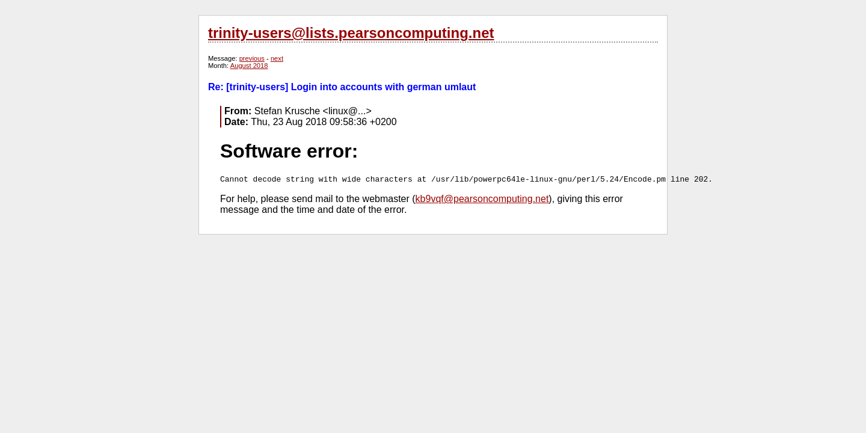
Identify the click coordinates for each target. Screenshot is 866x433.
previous (252, 58)
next (277, 58)
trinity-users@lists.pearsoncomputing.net (351, 33)
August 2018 (249, 65)
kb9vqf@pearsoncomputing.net (482, 199)
